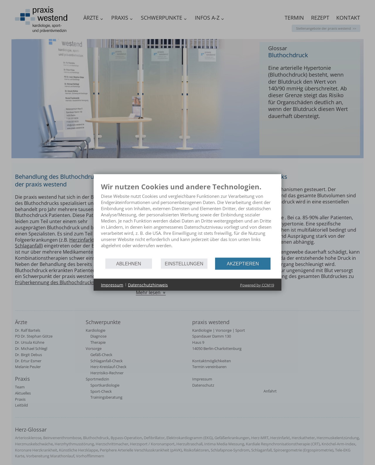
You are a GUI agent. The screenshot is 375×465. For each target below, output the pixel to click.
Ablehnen (128, 263)
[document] (187, 219)
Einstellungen (184, 263)
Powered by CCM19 (257, 285)
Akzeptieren (243, 263)
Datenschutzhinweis (148, 284)
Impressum (112, 284)
